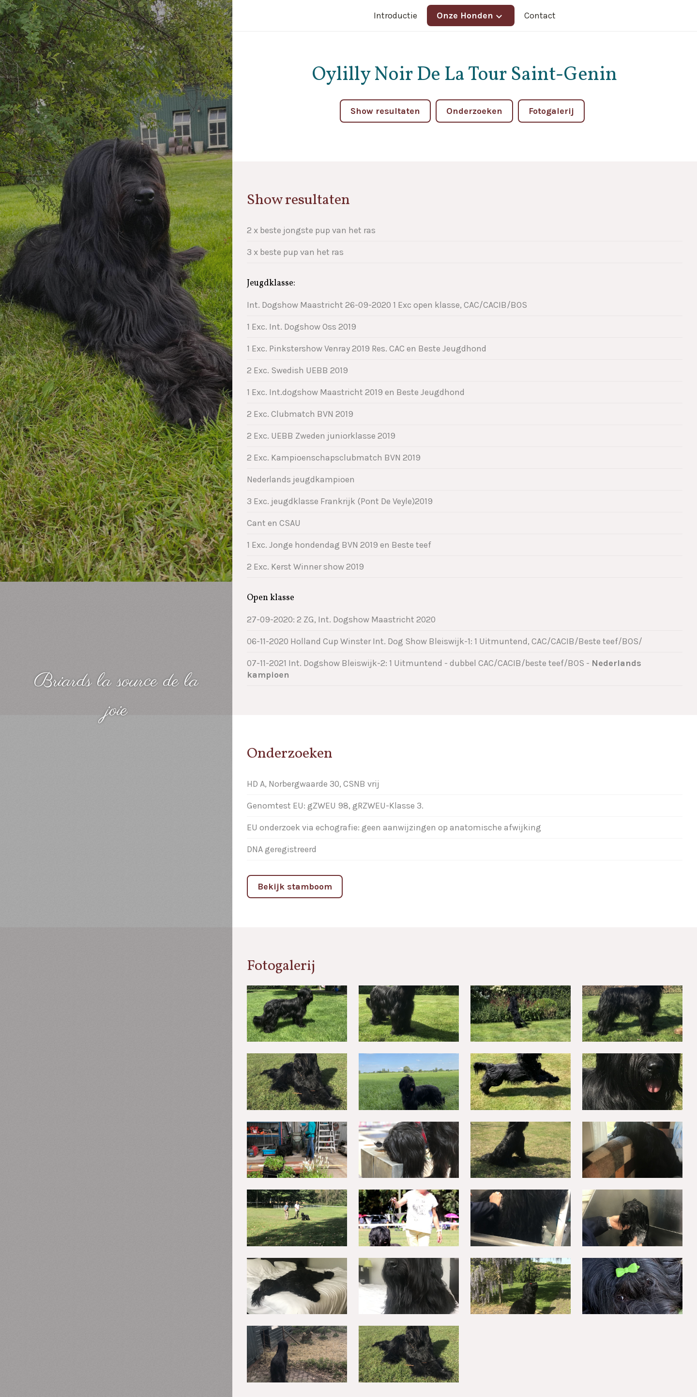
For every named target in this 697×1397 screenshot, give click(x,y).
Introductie (395, 15)
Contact (540, 15)
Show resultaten (385, 111)
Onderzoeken (474, 111)
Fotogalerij (551, 111)
